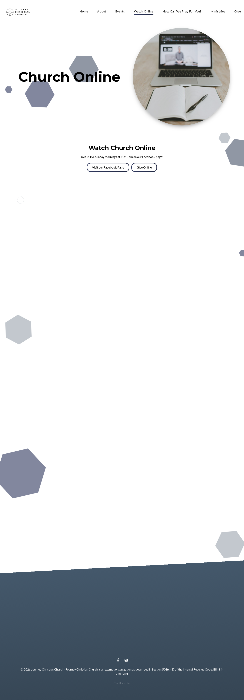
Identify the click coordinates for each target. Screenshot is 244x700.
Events (120, 11)
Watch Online (143, 11)
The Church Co (121, 682)
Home (83, 11)
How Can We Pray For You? (182, 11)
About (101, 11)
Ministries (218, 11)
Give (237, 11)
